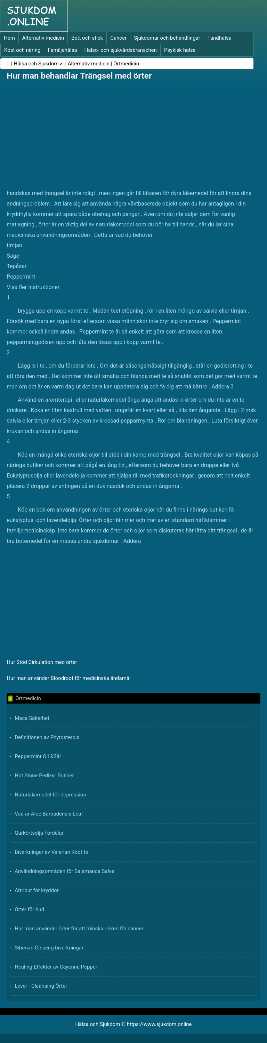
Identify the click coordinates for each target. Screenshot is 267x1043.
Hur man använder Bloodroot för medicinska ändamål (68, 678)
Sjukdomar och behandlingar (167, 38)
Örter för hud (29, 909)
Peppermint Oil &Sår (38, 756)
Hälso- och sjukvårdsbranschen (120, 50)
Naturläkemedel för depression (50, 795)
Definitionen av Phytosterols (47, 737)
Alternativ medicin (43, 38)
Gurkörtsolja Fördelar (39, 833)
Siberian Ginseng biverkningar (49, 948)
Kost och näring (22, 50)
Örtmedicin (126, 64)
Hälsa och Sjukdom (36, 64)
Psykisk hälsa (180, 50)
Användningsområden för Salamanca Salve (64, 871)
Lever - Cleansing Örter (41, 986)
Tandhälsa (220, 38)
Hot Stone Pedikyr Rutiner (44, 775)
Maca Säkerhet (32, 718)
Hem (9, 38)
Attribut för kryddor (36, 890)
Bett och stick (87, 38)
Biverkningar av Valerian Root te (51, 852)
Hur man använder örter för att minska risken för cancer (79, 928)
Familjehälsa (62, 50)
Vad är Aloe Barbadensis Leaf (49, 814)
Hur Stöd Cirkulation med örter (42, 662)
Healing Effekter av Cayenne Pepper (56, 967)
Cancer (118, 38)
